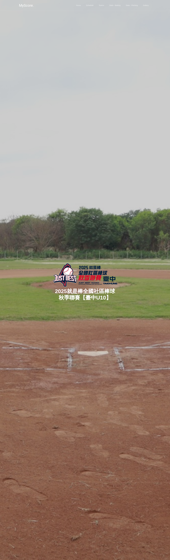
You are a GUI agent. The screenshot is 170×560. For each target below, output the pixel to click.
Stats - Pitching (132, 5)
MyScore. (26, 5)
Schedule (90, 5)
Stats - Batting (115, 5)
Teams (101, 5)
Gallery (146, 5)
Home (78, 5)
